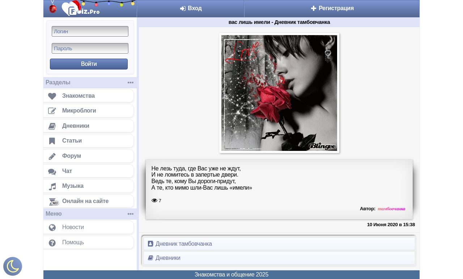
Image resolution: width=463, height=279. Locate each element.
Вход (190, 8)
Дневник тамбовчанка (179, 244)
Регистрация (332, 8)
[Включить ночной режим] (12, 268)
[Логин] (90, 31)
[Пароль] (90, 48)
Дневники (163, 258)
